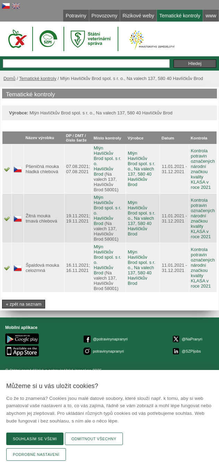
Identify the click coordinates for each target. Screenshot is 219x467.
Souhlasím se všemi (35, 439)
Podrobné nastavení (36, 454)
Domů (9, 78)
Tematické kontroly (37, 78)
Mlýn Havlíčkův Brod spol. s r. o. (107, 155)
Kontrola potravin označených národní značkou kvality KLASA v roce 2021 (203, 169)
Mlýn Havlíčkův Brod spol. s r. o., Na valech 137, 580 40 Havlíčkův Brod (141, 169)
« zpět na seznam (23, 304)
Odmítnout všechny (93, 439)
